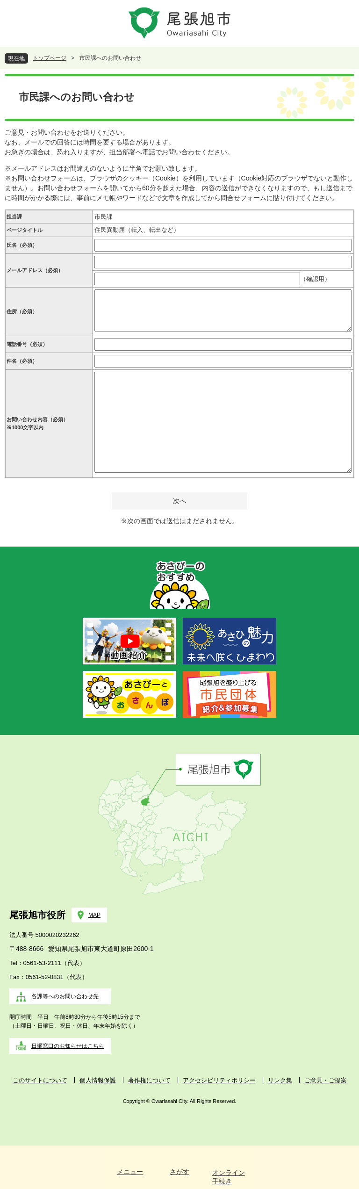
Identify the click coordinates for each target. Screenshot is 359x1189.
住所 (22, 311)
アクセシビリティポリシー (219, 1080)
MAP (94, 915)
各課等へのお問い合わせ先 (65, 996)
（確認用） (315, 278)
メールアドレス (35, 270)
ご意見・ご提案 (325, 1080)
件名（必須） (22, 361)
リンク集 (280, 1080)
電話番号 (27, 344)
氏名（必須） (22, 245)
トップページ (49, 58)
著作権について (149, 1080)
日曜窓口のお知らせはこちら (67, 1046)
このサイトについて (40, 1080)
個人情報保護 (97, 1080)
